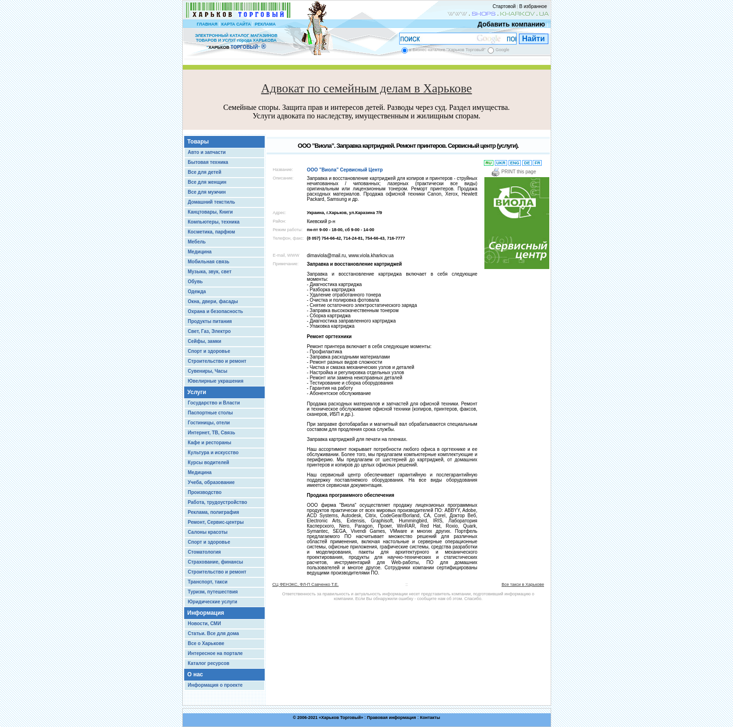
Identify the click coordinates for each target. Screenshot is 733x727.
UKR (501, 163)
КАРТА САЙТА (235, 24)
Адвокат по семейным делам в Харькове (366, 88)
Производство (205, 492)
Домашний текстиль (211, 202)
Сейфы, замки (205, 341)
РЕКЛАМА (265, 24)
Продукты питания (210, 321)
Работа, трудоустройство (217, 502)
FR (537, 163)
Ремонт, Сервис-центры (216, 522)
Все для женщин (207, 182)
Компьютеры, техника (214, 221)
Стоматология (204, 552)
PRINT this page (513, 171)
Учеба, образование (211, 482)
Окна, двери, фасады (213, 301)
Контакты (430, 717)
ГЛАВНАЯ (207, 24)
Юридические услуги (212, 601)
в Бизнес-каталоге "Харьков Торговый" (447, 49)
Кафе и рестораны (210, 442)
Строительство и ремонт (217, 361)
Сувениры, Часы (207, 371)
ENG (515, 163)
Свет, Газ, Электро (209, 331)
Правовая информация (391, 717)
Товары (198, 141)
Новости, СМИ (204, 623)
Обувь (195, 281)
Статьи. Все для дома (213, 633)
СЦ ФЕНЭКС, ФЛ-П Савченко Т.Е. (305, 584)
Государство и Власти (214, 402)
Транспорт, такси (208, 581)
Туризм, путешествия (213, 591)
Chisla (378, 722)
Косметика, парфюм (211, 231)
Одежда (197, 291)
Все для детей (205, 172)
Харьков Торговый (341, 717)
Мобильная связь (209, 261)
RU (488, 163)
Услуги (197, 392)
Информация (206, 613)
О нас (195, 674)
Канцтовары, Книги (210, 212)
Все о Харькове (206, 643)
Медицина (200, 251)
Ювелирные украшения (216, 381)
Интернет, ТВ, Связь (211, 432)
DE (527, 163)
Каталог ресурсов (209, 663)
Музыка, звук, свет (210, 271)
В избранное (533, 6)
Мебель (197, 241)
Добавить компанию (509, 24)
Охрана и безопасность (215, 311)
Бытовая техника (208, 162)
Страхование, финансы (215, 562)
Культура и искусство (213, 452)
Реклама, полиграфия (213, 512)
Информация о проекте (215, 685)
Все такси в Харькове (522, 584)
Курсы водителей (208, 462)
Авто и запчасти (207, 152)
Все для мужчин (207, 192)
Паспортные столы (210, 412)
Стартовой (504, 6)
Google (502, 49)
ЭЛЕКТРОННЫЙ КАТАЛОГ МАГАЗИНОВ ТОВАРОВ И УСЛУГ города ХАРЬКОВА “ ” (236, 41)
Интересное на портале (215, 653)
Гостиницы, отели (209, 422)
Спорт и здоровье (209, 351)
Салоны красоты (208, 532)
